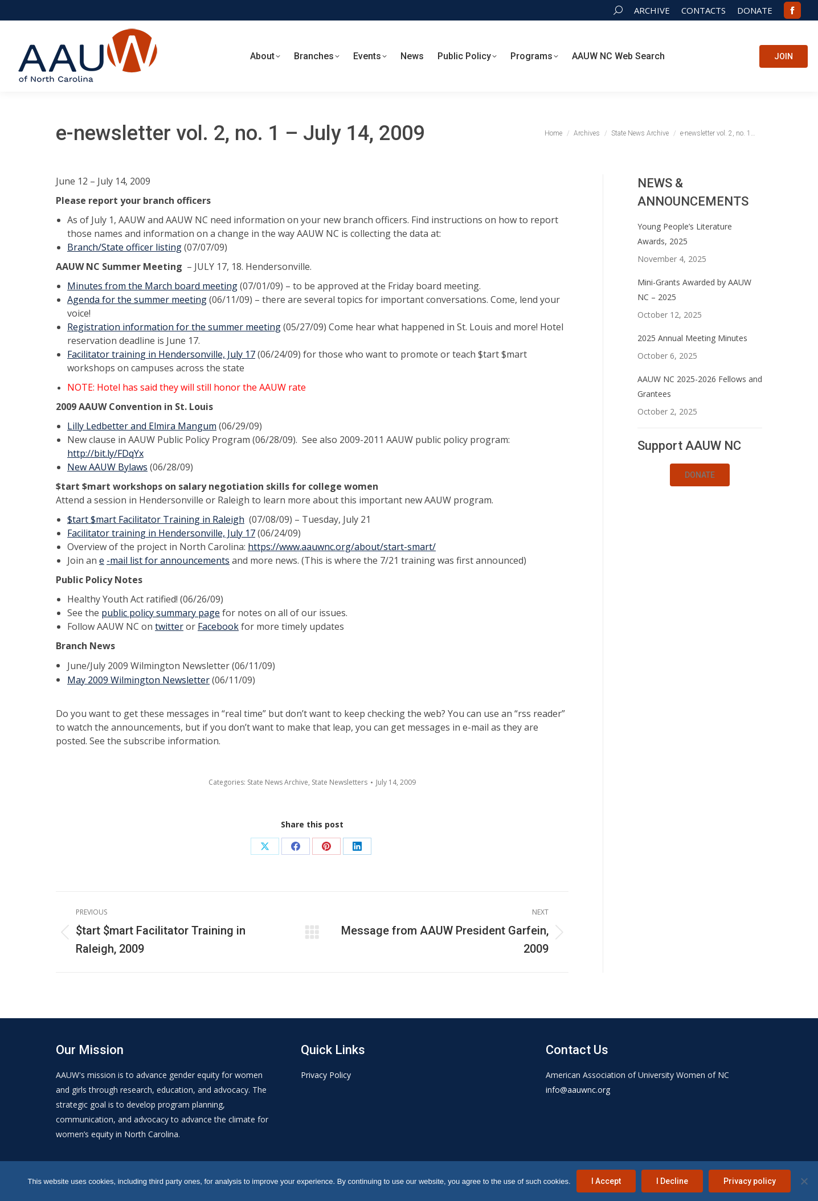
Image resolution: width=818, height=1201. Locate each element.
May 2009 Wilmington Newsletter (138, 680)
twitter (169, 626)
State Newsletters (339, 782)
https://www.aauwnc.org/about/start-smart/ (342, 546)
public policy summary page (160, 612)
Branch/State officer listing (124, 247)
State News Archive (277, 782)
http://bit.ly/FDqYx (105, 453)
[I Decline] (803, 1181)
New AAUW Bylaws (107, 467)
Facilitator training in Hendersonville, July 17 (161, 354)
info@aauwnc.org (578, 1089)
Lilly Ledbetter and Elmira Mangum (141, 426)
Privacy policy (749, 1181)
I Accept (606, 1181)
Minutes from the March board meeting (152, 286)
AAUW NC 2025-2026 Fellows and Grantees (699, 386)
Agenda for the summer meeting (137, 299)
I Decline (672, 1181)
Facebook (218, 626)
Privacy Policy (326, 1074)
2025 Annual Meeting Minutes (692, 338)
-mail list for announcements (168, 560)
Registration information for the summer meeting (174, 327)
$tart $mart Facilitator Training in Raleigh (155, 519)
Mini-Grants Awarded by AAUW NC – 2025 (694, 289)
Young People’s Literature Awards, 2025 (684, 234)
